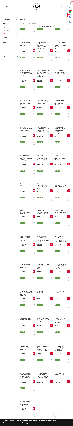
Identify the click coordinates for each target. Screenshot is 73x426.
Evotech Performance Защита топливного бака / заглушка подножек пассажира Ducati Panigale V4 (42, 347)
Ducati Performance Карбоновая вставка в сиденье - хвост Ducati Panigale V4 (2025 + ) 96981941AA (60, 45)
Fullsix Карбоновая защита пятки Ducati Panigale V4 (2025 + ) (42, 102)
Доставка (12, 420)
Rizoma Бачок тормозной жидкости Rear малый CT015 (25, 212)
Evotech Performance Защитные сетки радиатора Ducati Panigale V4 (59, 320)
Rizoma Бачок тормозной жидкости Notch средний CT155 (42, 212)
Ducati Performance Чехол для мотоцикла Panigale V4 (25, 266)
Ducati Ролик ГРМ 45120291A (59, 292)
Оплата (19, 420)
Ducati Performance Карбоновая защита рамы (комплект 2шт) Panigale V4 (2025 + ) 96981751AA (43, 45)
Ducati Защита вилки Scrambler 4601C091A (25, 318)
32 (51, 415)
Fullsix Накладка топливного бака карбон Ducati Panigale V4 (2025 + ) (26, 158)
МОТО (28, 23)
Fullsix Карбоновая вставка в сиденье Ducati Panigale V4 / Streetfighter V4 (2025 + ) (43, 158)
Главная (22, 23)
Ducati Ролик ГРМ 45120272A (42, 292)
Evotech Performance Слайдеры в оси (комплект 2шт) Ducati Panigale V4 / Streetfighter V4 (60, 347)
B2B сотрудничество (27, 423)
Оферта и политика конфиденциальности (44, 420)
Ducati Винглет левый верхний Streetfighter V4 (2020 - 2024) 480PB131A (60, 266)
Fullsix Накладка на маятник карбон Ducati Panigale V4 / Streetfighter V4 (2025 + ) (43, 130)
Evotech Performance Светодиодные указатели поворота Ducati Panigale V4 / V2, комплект (43, 376)
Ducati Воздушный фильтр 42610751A (59, 374)
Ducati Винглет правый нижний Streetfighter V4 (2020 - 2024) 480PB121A (26, 293)
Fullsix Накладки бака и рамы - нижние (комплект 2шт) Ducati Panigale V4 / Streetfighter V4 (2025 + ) (43, 74)
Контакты (5, 420)
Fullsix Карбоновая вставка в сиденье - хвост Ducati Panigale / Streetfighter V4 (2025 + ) (26, 73)
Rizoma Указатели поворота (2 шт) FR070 (60, 211)
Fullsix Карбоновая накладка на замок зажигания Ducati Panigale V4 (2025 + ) (59, 102)
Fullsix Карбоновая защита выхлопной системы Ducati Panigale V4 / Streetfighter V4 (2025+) (60, 130)
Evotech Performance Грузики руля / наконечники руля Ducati (25, 404)
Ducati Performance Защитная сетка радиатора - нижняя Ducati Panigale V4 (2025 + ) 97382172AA (60, 239)
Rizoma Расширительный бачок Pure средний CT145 (59, 158)
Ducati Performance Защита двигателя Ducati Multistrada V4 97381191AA (25, 238)
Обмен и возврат (27, 420)
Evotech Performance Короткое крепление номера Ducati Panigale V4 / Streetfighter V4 (26, 375)
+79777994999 (65, 6)
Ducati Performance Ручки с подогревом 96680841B (25, 44)
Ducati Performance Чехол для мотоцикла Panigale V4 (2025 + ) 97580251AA (60, 73)
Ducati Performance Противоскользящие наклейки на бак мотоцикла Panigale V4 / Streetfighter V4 (43, 239)
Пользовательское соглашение (11, 423)
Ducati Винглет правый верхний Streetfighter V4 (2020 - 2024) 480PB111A (43, 266)
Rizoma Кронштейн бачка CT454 (25, 184)
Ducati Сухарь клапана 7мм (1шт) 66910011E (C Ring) (43, 319)
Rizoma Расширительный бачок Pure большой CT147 (42, 186)
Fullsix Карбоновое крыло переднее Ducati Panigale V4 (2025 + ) (26, 129)
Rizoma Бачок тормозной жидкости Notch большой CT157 (60, 185)
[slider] (4, 33)
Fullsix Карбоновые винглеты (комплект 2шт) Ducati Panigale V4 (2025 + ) (26, 102)
